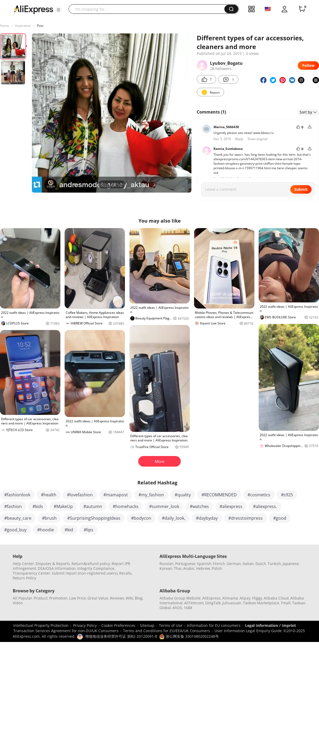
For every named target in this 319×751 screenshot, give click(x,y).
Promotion (58, 598)
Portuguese (185, 563)
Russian (167, 563)
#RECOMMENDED (219, 495)
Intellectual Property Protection (41, 625)
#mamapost (115, 495)
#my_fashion (151, 495)
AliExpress (211, 598)
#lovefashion (80, 495)
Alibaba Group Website (180, 598)
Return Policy (24, 577)
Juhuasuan (231, 602)
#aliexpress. (265, 506)
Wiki (129, 598)
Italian (248, 563)
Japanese (291, 563)
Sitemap (147, 625)
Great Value (97, 598)
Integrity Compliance (95, 568)
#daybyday (207, 518)
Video (18, 602)
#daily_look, (173, 518)
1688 (188, 607)
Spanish (204, 563)
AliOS (177, 607)
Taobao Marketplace (261, 602)
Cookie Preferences (118, 625)
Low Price (77, 598)
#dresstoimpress (245, 518)
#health (48, 495)
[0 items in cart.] (302, 9)
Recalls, (126, 573)
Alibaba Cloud (276, 598)
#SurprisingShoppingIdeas (93, 518)
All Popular (22, 598)
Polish (217, 568)
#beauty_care (17, 518)
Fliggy (257, 598)
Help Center (23, 563)
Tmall (286, 602)
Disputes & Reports (53, 563)
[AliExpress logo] (33, 9)
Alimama (230, 598)
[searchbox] (148, 9)
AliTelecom (194, 602)
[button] (58, 10)
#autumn (92, 506)
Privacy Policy (85, 625)
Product (41, 598)
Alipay (245, 598)
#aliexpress (231, 506)
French (219, 563)
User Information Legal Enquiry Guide (248, 630)
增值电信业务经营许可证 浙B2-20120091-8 (121, 636)
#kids (37, 506)
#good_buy (15, 530)
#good (279, 518)
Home (4, 25)
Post (40, 25)
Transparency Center (31, 573)
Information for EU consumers (214, 625)
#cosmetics (258, 495)
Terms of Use (170, 625)
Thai (178, 568)
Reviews (117, 598)
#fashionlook (17, 495)
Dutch (260, 563)
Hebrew (203, 568)
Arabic (189, 568)
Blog (138, 598)
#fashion (13, 506)
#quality (183, 495)
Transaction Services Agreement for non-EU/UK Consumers (66, 630)
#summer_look (164, 506)
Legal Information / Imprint (270, 625)
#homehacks (125, 506)
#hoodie (45, 530)
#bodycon (141, 518)
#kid (69, 530)
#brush (49, 518)
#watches (199, 506)
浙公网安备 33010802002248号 (189, 636)
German (234, 563)
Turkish (274, 563)
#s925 (287, 495)
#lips (88, 530)
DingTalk (213, 602)
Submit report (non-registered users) (84, 573)
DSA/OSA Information (57, 568)
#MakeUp (63, 506)
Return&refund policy (91, 563)
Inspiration (23, 25)
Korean (166, 568)
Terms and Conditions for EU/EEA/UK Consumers (166, 630)
